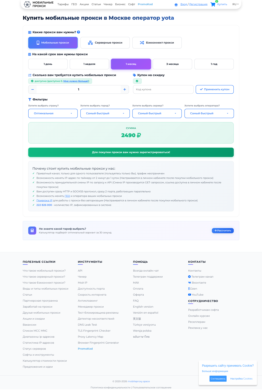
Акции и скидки (34, 318)
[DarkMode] (176, 5)
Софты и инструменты (38, 354)
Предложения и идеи (38, 366)
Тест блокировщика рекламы (98, 312)
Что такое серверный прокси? (44, 276)
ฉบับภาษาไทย (141, 336)
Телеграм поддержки (148, 276)
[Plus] (125, 89)
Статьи (96, 4)
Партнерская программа (40, 300)
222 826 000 (44, 205)
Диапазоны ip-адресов (38, 336)
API (80, 270)
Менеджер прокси (91, 306)
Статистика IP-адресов (38, 342)
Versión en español (145, 312)
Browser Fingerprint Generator (98, 342)
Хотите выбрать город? (95, 105)
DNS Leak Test (87, 324)
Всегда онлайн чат (146, 270)
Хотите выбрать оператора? (202, 105)
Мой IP (82, 282)
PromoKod (145, 4)
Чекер (108, 4)
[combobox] (53, 113)
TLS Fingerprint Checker (94, 330)
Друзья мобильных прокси (41, 312)
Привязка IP (44, 200)
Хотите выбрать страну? (43, 105)
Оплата (138, 288)
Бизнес (120, 4)
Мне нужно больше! (75, 81)
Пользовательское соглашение (152, 387)
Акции (84, 4)
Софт (131, 4)
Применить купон (214, 89)
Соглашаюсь (218, 378)
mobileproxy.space (139, 381)
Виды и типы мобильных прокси (45, 288)
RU (234, 4)
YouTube (198, 294)
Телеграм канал (202, 276)
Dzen (193, 288)
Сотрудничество (203, 301)
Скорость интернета (92, 294)
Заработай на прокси (37, 306)
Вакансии (29, 324)
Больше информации (215, 371)
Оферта (138, 294)
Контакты (194, 270)
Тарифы (63, 4)
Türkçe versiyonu (144, 324)
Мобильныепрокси (38, 4)
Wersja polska (142, 330)
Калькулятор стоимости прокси (45, 360)
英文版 (137, 318)
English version (143, 306)
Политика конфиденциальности (110, 387)
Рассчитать (223, 230)
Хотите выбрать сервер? (147, 105)
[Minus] (33, 89)
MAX (136, 282)
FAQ (136, 300)
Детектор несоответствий (96, 318)
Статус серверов (34, 348)
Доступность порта (91, 288)
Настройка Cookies (241, 378)
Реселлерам (196, 321)
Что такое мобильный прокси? (44, 270)
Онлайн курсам (199, 315)
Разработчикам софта (203, 309)
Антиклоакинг (88, 300)
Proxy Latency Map (90, 336)
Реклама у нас (198, 327)
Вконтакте (199, 282)
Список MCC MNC (35, 330)
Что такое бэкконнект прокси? (44, 282)
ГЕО (74, 4)
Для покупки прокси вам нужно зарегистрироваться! (131, 152)
